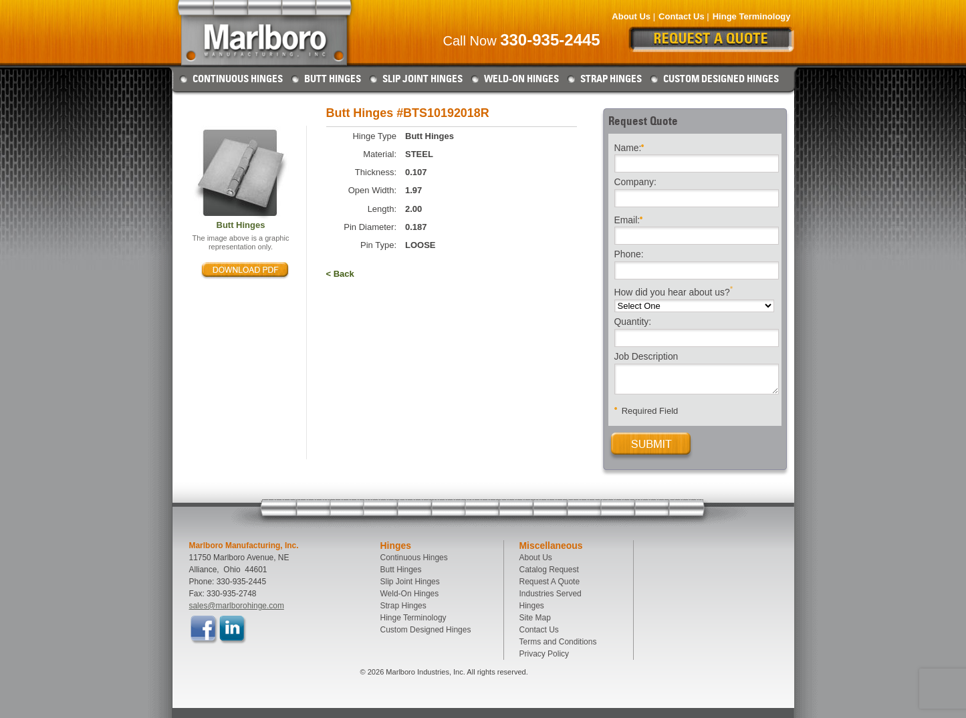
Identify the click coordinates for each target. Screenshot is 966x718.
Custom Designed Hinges (721, 79)
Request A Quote (549, 581)
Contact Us (681, 16)
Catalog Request (549, 569)
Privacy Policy (544, 654)
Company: (635, 182)
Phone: (629, 254)
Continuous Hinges (238, 79)
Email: (628, 219)
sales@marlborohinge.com (236, 605)
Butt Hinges (332, 79)
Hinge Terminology (752, 16)
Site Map (535, 617)
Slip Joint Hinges (422, 79)
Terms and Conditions (558, 641)
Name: (629, 146)
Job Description (646, 357)
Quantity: (633, 322)
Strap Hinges (611, 79)
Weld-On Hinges (521, 79)
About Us (631, 16)
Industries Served (550, 593)
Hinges (531, 605)
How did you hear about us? (673, 291)
